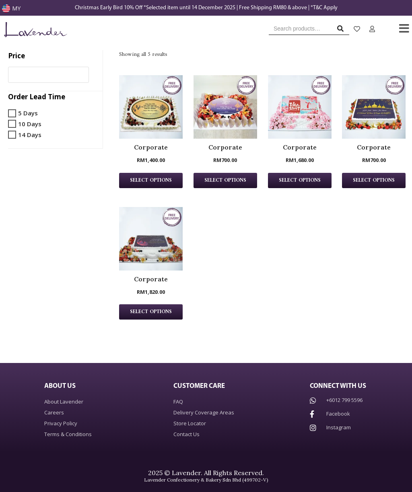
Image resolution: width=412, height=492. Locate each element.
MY (16, 8)
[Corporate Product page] (151, 107)
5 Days (28, 113)
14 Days (29, 135)
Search (342, 30)
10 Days (29, 124)
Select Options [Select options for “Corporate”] (151, 180)
